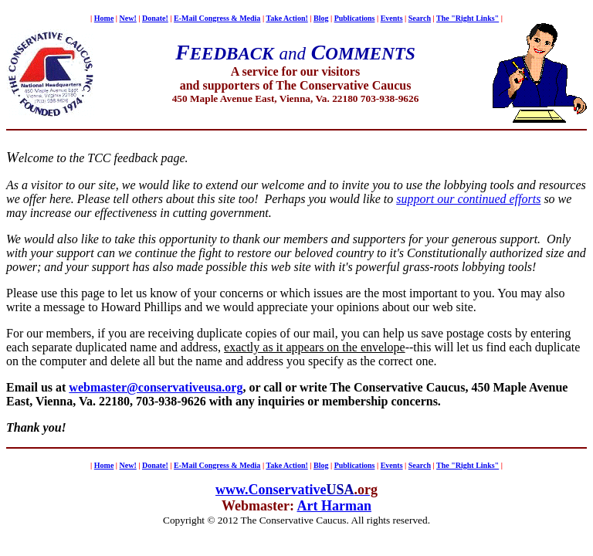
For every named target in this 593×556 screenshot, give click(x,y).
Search (419, 18)
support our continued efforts (468, 198)
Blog (320, 18)
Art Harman (334, 506)
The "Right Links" (467, 18)
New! (128, 18)
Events (392, 18)
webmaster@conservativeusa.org (155, 387)
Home (104, 18)
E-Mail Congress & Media (217, 18)
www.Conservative (270, 489)
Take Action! (286, 18)
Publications (354, 18)
